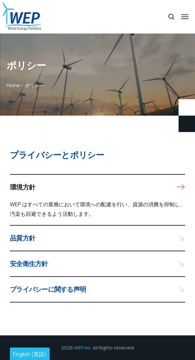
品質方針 (22, 238)
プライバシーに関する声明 (48, 289)
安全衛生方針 (29, 263)
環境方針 (22, 187)
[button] (97, 187)
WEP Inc (82, 348)
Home (13, 85)
